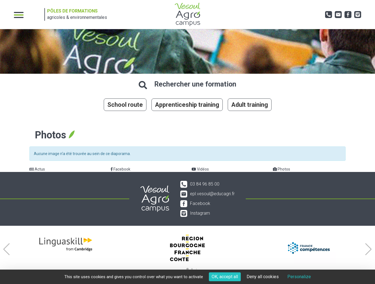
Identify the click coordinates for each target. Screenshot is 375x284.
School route (125, 104)
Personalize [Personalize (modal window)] (299, 276)
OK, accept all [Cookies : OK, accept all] (225, 276)
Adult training (249, 104)
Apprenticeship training (187, 104)
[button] (6, 249)
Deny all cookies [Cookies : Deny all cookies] (263, 276)
